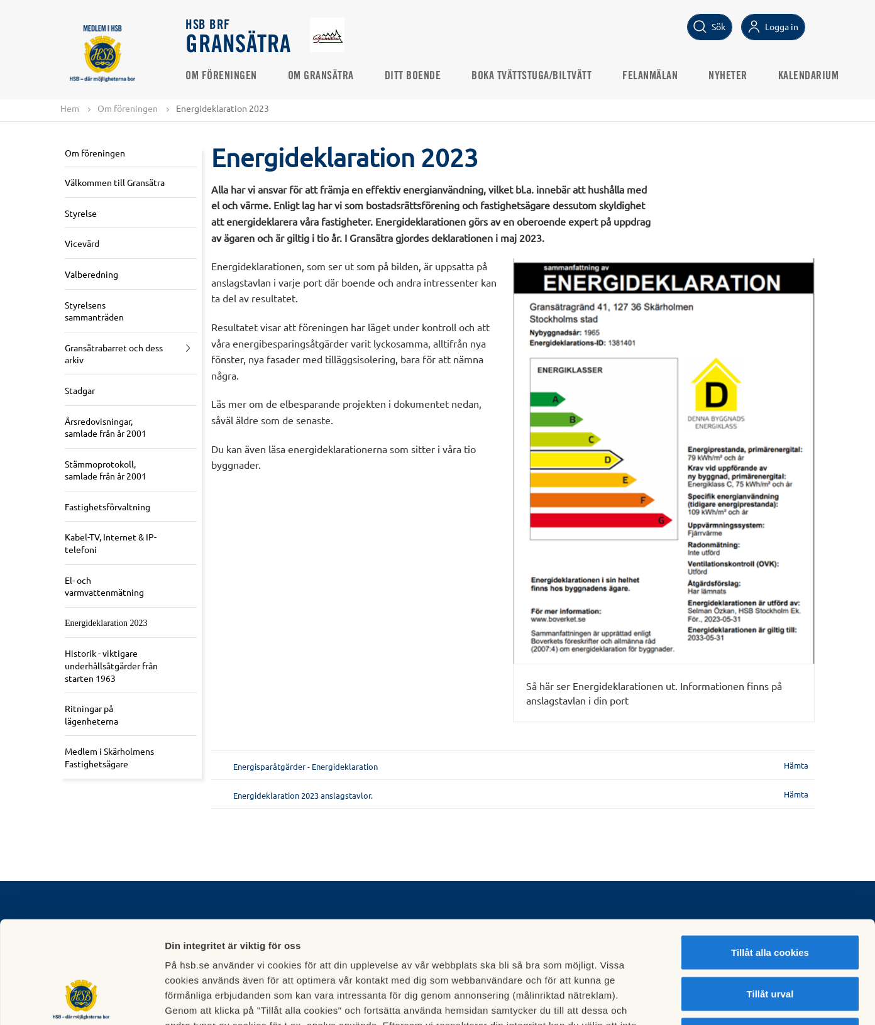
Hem (69, 108)
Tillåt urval (770, 901)
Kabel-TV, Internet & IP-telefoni (111, 544)
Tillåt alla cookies (770, 860)
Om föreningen (222, 76)
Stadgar (80, 390)
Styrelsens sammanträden (94, 311)
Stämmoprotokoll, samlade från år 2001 (105, 470)
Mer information (668, 1000)
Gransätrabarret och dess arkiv (114, 354)
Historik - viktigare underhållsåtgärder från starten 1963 (111, 666)
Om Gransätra (322, 76)
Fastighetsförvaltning (107, 506)
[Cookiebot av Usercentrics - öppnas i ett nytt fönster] (81, 1000)
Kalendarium (809, 76)
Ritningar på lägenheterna (91, 714)
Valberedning (91, 274)
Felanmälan (650, 76)
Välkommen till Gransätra (115, 182)
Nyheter (728, 76)
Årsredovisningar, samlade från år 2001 (105, 427)
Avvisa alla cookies (770, 942)
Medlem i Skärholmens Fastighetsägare (109, 757)
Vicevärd (82, 243)
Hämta (796, 765)
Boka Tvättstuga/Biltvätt (532, 76)
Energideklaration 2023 (106, 623)
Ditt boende (413, 76)
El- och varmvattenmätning (104, 586)
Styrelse (81, 213)
